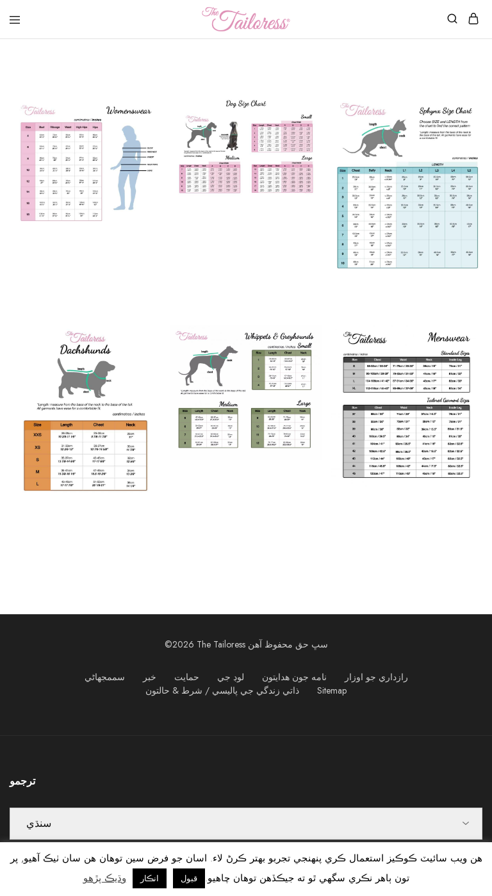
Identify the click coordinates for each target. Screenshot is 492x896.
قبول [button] (189, 878)
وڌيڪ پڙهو (104, 878)
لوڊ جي (230, 677)
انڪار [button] (149, 878)
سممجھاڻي (105, 677)
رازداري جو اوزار (376, 677)
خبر (149, 677)
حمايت (186, 677)
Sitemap (332, 690)
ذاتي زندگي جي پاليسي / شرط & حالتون (222, 690)
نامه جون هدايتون (294, 677)
